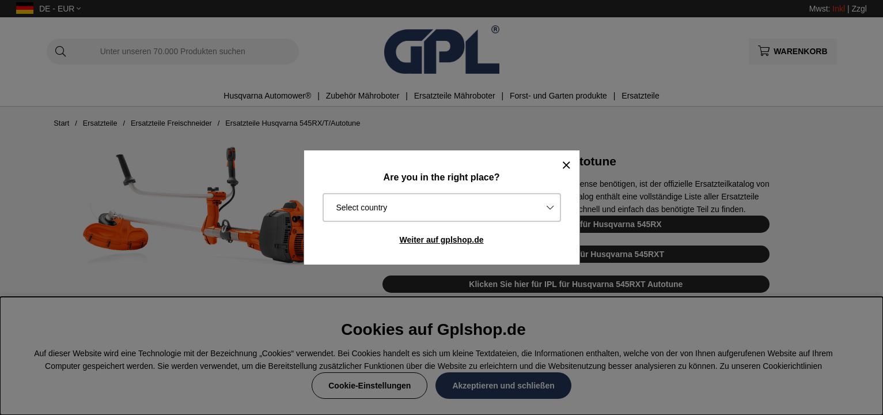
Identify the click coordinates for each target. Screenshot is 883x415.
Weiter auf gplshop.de (442, 239)
